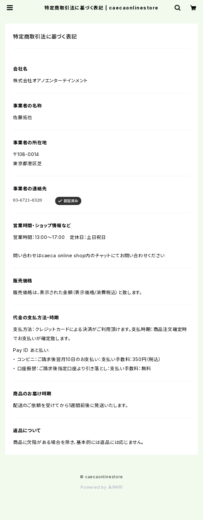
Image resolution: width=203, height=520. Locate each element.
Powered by (101, 487)
